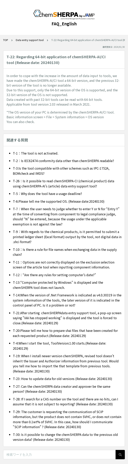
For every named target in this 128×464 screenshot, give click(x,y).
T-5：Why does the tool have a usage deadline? (47, 193)
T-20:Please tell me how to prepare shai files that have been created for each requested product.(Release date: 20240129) (65, 333)
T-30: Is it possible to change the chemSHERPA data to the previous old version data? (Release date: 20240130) (65, 437)
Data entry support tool (30, 40)
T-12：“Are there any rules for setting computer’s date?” (54, 274)
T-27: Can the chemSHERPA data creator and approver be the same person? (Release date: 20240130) (61, 389)
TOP (5, 40)
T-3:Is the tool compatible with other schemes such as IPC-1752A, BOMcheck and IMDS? (61, 171)
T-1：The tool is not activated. (35, 153)
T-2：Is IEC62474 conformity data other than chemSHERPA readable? (63, 160)
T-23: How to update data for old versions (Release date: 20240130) (62, 378)
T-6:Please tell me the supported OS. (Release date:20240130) (58, 201)
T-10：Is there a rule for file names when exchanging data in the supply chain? (65, 252)
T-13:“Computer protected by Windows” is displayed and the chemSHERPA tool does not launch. (58, 285)
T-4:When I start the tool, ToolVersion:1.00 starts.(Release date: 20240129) (59, 346)
